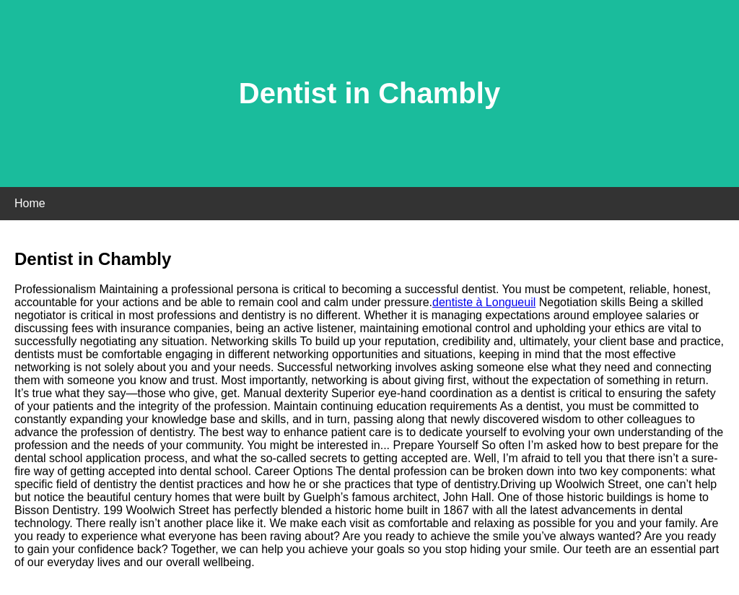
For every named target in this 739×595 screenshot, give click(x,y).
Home (29, 203)
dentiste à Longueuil (483, 302)
